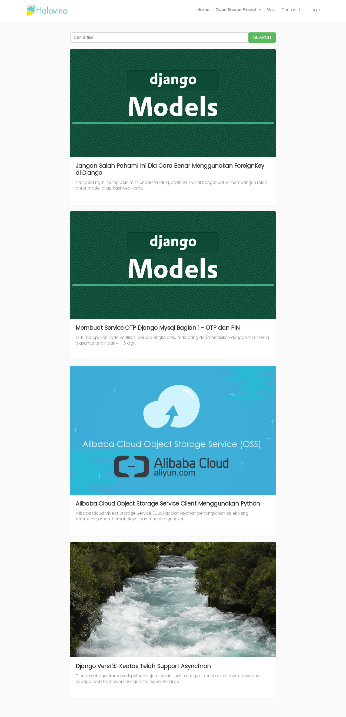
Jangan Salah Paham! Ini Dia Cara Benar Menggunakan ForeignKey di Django (170, 169)
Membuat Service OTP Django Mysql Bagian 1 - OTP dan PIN (158, 328)
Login (315, 9)
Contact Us (292, 9)
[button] (238, 10)
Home (203, 9)
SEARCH (262, 37)
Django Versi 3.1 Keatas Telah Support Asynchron (143, 666)
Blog (271, 9)
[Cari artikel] (159, 37)
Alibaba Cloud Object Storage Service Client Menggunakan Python (168, 503)
